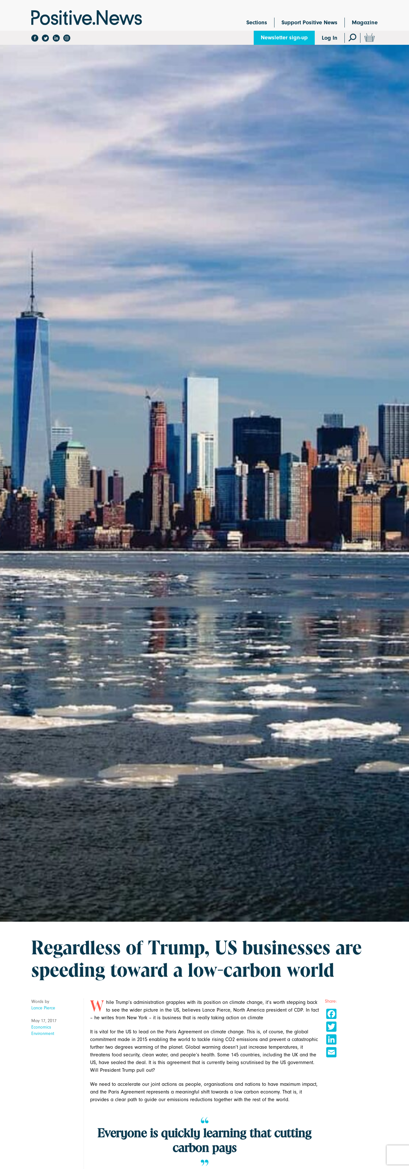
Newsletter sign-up (284, 37)
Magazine (365, 22)
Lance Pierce (43, 1008)
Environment (42, 1033)
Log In (329, 38)
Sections (256, 22)
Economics (41, 1027)
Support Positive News (309, 22)
